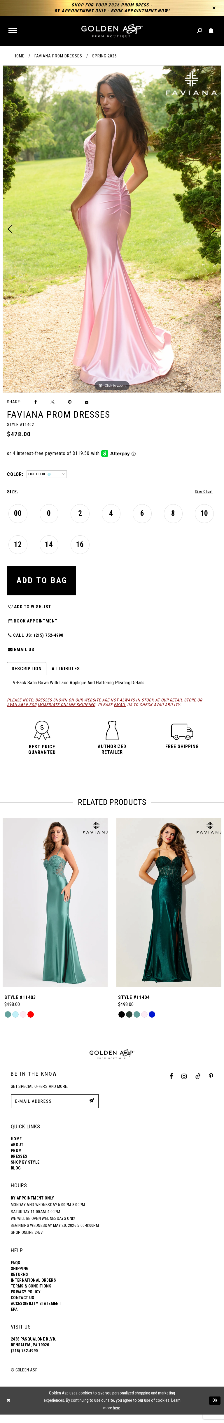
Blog (16, 1176)
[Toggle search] (200, 30)
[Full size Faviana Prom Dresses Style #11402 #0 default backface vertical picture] (112, 229)
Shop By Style (25, 1170)
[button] (13, 31)
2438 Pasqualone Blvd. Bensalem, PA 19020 (33, 1350)
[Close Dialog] (9, 1409)
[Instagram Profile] (184, 1085)
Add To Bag (44, 583)
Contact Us (22, 1306)
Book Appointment (34, 627)
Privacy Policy (26, 1300)
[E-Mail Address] (55, 1110)
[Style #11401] (55, 911)
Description (27, 677)
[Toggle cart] (211, 30)
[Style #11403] (168, 911)
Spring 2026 (104, 56)
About (17, 1153)
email (120, 713)
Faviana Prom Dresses (58, 56)
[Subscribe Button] (91, 1109)
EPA (14, 1317)
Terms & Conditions (31, 1294)
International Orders (33, 1288)
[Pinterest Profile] (211, 1085)
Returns (19, 1282)
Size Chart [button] (202, 492)
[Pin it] (70, 402)
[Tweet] (52, 401)
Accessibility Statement (36, 1312)
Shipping (20, 1277)
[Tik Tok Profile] (198, 1085)
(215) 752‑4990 (24, 1359)
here (116, 1416)
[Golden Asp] (112, 31)
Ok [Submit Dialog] (215, 1409)
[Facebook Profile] (171, 1085)
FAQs (15, 1271)
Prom (16, 1159)
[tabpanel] (112, 229)
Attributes (66, 677)
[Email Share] (87, 402)
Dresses (19, 1164)
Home (19, 56)
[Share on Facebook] (36, 402)
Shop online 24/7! (27, 1241)
